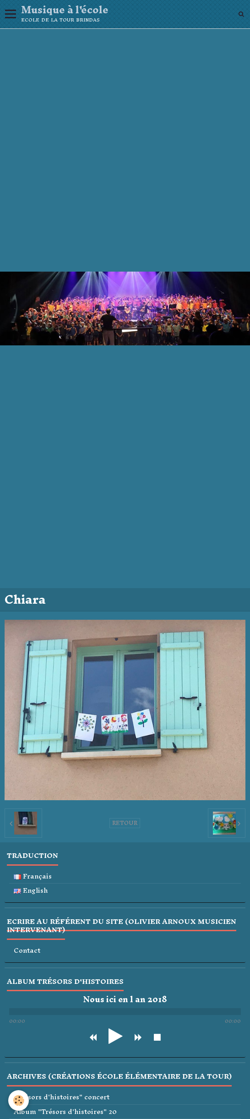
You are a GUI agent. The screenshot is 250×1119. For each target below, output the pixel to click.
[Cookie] (18, 1100)
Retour (124, 823)
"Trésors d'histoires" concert (61, 1097)
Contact (27, 951)
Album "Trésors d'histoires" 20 (65, 1112)
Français (33, 876)
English (31, 891)
